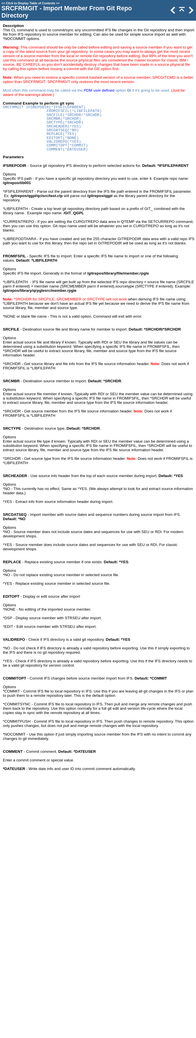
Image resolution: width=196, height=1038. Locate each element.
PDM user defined (99, 90)
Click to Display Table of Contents (30, 3)
